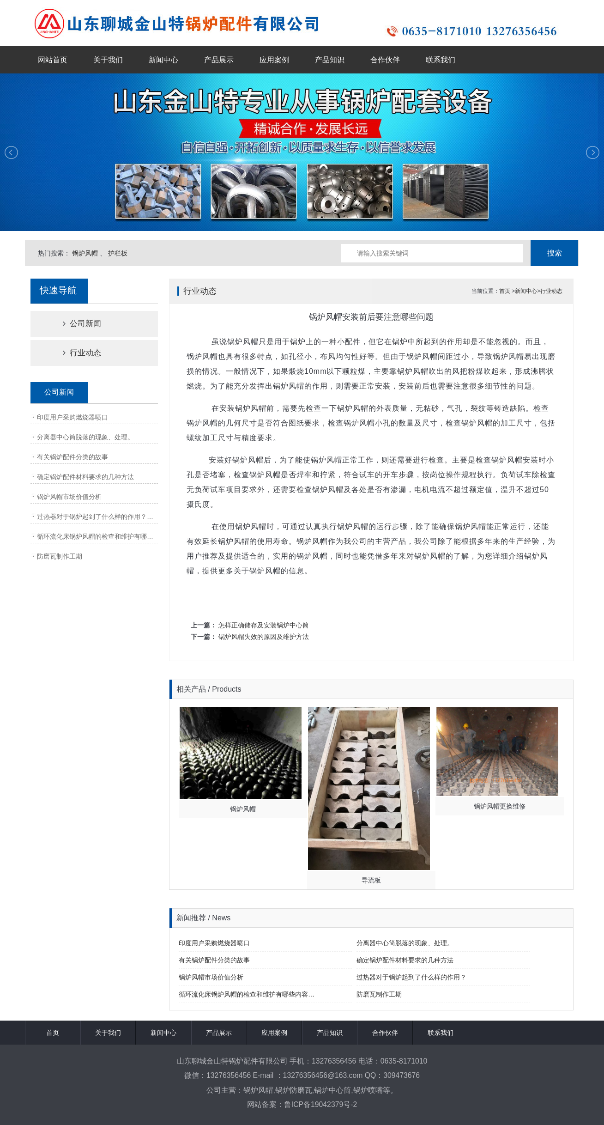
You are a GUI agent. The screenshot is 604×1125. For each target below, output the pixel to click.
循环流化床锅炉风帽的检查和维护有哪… (95, 536)
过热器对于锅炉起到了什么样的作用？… (95, 516)
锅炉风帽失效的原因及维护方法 (263, 636)
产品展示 (219, 60)
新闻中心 (163, 60)
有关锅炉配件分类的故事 (72, 457)
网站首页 (52, 60)
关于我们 (108, 60)
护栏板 (117, 253)
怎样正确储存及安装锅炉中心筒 (263, 625)
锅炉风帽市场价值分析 (69, 496)
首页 (504, 291)
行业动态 (74, 352)
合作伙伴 (385, 60)
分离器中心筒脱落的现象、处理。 (85, 437)
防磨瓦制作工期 (59, 556)
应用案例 (274, 60)
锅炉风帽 (85, 253)
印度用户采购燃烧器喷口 (72, 417)
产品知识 (329, 60)
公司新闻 (74, 323)
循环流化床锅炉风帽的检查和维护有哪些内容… (246, 994)
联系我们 (440, 60)
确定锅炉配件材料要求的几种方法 (85, 476)
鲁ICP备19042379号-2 (320, 1104)
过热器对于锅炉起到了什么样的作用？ (411, 977)
